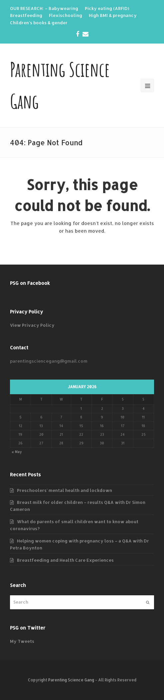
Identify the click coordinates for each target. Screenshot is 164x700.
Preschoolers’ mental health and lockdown (64, 490)
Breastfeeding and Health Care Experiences (65, 560)
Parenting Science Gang (71, 679)
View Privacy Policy (32, 325)
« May (17, 452)
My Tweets (22, 641)
